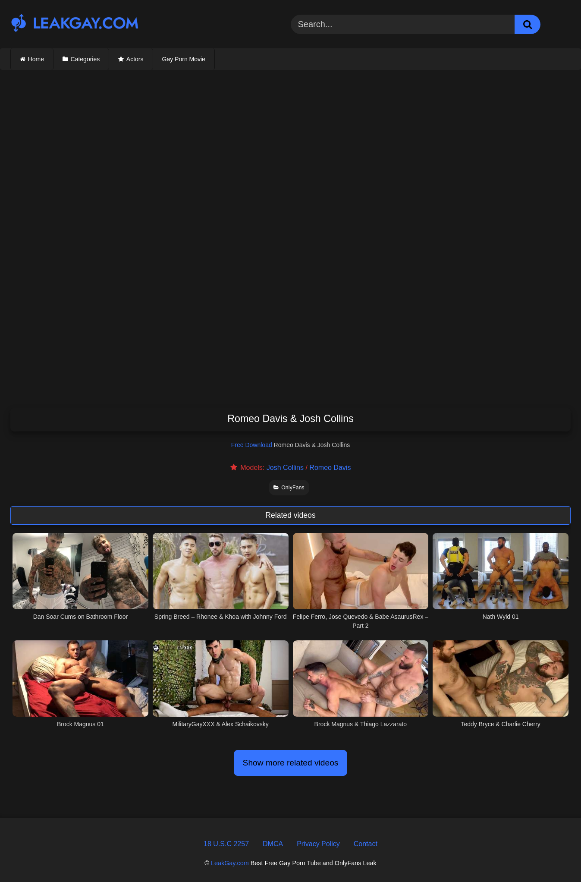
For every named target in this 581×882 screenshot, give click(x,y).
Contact (365, 843)
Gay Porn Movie (183, 59)
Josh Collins (285, 467)
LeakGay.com (230, 863)
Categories (85, 59)
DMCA (273, 843)
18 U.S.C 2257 (226, 843)
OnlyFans (289, 488)
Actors (135, 59)
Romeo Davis (330, 467)
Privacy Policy (318, 843)
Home (36, 59)
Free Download (251, 444)
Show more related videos (291, 762)
